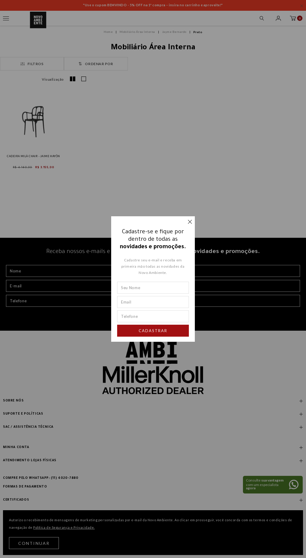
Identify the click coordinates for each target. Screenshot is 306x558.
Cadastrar (153, 330)
